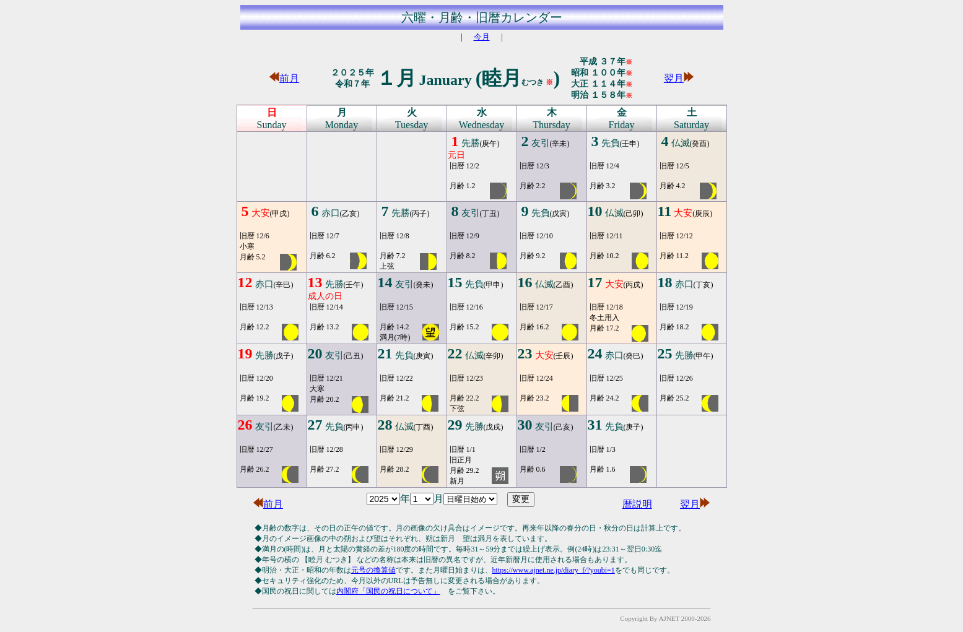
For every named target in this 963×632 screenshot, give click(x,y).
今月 (482, 36)
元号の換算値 (373, 570)
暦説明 (637, 504)
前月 (284, 78)
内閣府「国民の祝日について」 (388, 591)
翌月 (679, 78)
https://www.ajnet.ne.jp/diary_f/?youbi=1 (553, 570)
